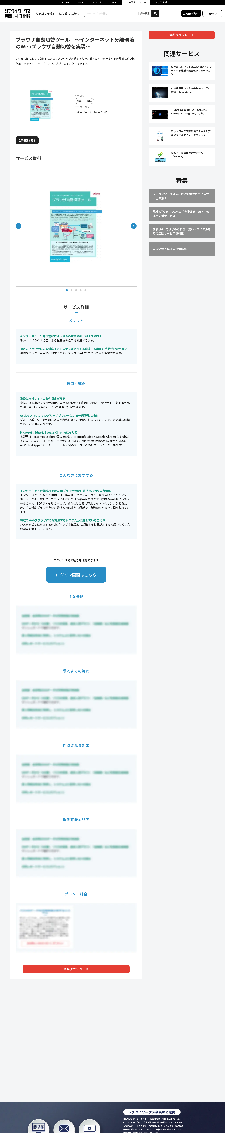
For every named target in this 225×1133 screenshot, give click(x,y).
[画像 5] (85, 290)
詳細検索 (145, 13)
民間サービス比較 (136, 2)
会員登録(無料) (191, 13)
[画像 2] (71, 290)
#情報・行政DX (84, 101)
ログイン (212, 13)
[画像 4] (81, 290)
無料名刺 (161, 2)
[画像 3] (76, 290)
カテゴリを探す (45, 13)
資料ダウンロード (76, 969)
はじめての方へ (69, 13)
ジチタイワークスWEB (105, 2)
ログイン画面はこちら (76, 575)
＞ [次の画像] (133, 225)
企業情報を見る (27, 140)
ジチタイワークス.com (70, 2)
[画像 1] (67, 290)
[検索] (155, 13)
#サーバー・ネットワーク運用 (91, 112)
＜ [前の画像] (18, 225)
